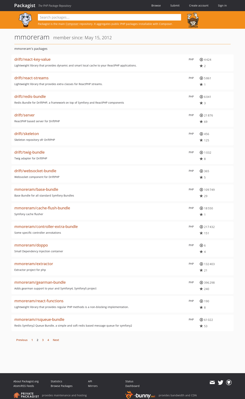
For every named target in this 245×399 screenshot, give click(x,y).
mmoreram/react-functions (39, 300)
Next (56, 340)
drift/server (24, 115)
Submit (175, 5)
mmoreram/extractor (33, 263)
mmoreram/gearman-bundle (40, 282)
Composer (72, 24)
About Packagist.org (26, 381)
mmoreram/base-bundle (36, 189)
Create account (198, 5)
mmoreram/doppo (31, 245)
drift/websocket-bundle (35, 170)
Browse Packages (62, 386)
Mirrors (93, 386)
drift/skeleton (26, 133)
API (90, 381)
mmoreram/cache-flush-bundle (42, 208)
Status (129, 381)
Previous (22, 340)
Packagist (24, 5)
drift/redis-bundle (30, 96)
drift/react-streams (31, 77)
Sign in (222, 5)
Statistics (56, 381)
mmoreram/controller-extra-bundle (46, 226)
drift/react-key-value (32, 59)
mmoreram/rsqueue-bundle (39, 319)
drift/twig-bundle (29, 152)
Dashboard (132, 386)
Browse (156, 5)
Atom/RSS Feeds (23, 386)
